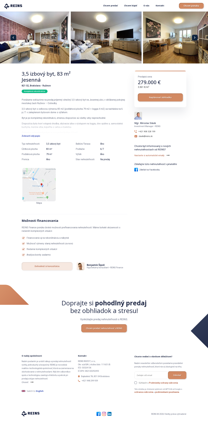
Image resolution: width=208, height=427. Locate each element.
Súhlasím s (158, 390)
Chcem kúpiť (130, 5)
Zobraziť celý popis (31, 143)
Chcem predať (110, 5)
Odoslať (177, 382)
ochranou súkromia (143, 399)
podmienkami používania (167, 399)
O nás (146, 5)
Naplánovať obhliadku (160, 97)
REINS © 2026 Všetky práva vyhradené (168, 421)
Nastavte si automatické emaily (149, 155)
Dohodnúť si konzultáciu (47, 273)
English (39, 398)
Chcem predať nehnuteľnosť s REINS (104, 335)
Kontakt (160, 5)
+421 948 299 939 (90, 388)
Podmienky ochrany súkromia (163, 390)
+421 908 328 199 (146, 131)
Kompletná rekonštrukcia (34, 91)
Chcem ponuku (191, 5)
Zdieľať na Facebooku (147, 169)
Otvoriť (25, 389)
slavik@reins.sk (146, 136)
